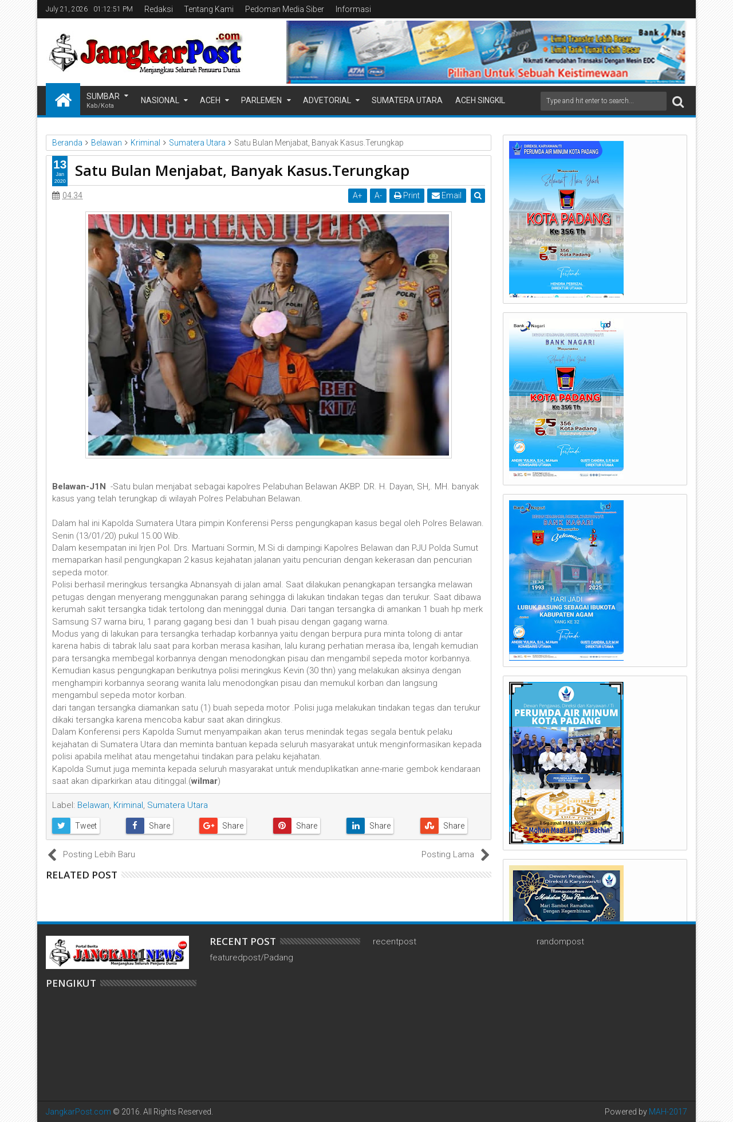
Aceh (210, 100)
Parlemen (261, 100)
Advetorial (327, 100)
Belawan (93, 805)
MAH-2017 (668, 1111)
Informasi (353, 9)
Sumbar (103, 101)
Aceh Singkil (480, 100)
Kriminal (128, 805)
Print (407, 195)
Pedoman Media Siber (284, 9)
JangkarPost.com (78, 1111)
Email (447, 195)
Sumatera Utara (407, 100)
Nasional (160, 100)
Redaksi (158, 9)
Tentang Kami (209, 9)
